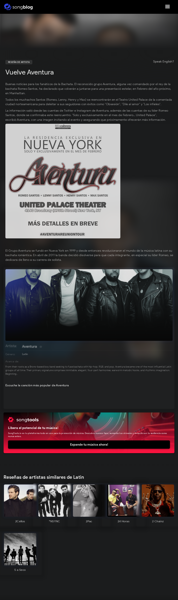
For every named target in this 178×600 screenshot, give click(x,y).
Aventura (29, 346)
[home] (18, 7)
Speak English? (163, 61)
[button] (167, 7)
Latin (25, 354)
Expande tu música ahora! (89, 445)
